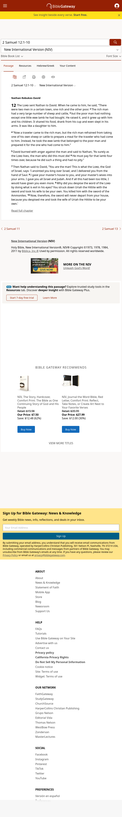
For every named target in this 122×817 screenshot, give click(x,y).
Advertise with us (46, 643)
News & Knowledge (47, 582)
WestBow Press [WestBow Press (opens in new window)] (45, 727)
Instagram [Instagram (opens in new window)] (42, 759)
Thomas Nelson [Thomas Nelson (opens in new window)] (45, 722)
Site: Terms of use (46, 671)
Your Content (68, 65)
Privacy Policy (10, 555)
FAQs (38, 629)
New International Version (29, 241)
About (39, 578)
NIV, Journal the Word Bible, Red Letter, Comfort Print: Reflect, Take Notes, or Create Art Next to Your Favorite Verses (83, 402)
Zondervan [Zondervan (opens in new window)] (42, 732)
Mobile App (42, 592)
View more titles (61, 443)
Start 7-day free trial (22, 297)
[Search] (115, 42)
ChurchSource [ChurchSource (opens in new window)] (44, 703)
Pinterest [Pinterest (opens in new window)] (41, 764)
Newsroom (42, 606)
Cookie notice (44, 667)
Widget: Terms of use (48, 676)
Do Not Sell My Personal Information (60, 662)
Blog (38, 602)
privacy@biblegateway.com (49, 555)
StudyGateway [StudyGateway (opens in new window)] (44, 699)
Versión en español (47, 796)
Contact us (42, 648)
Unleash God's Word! (76, 268)
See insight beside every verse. (60, 15)
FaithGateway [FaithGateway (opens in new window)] (44, 694)
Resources (25, 65)
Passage (9, 65)
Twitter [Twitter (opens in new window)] (39, 773)
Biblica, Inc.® (30, 251)
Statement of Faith (47, 587)
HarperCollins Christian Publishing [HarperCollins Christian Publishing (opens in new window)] (57, 708)
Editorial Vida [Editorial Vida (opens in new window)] (43, 718)
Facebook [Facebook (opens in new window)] (41, 754)
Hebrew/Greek (45, 65)
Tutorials (41, 633)
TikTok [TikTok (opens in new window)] (39, 769)
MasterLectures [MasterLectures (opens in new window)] (45, 737)
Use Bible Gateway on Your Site (55, 638)
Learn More (50, 297)
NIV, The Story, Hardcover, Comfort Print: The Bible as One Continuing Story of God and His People (38, 402)
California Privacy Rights (52, 657)
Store (38, 597)
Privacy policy (44, 653)
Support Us (42, 611)
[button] (116, 5)
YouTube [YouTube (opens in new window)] (41, 778)
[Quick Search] (55, 42)
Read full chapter (22, 211)
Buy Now (26, 429)
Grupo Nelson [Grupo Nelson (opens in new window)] (44, 713)
